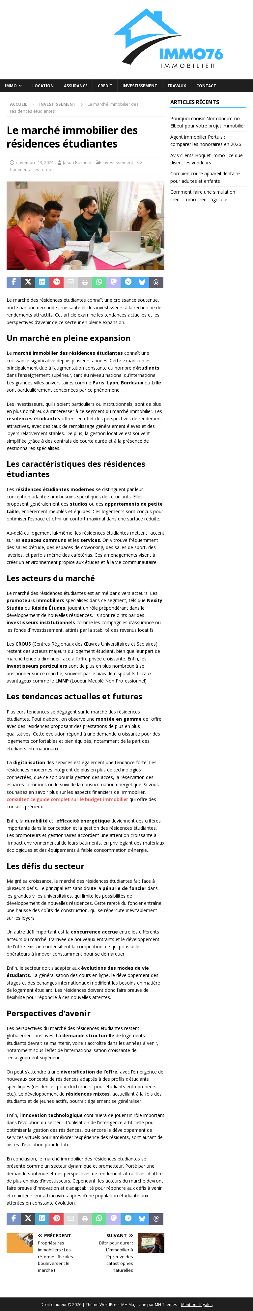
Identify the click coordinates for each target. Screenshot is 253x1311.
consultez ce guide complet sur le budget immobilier (67, 799)
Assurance (76, 86)
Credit (105, 86)
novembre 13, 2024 (34, 162)
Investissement (140, 86)
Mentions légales (196, 1304)
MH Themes (166, 1304)
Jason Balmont (77, 162)
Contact (206, 86)
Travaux (176, 86)
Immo (11, 86)
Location (43, 86)
